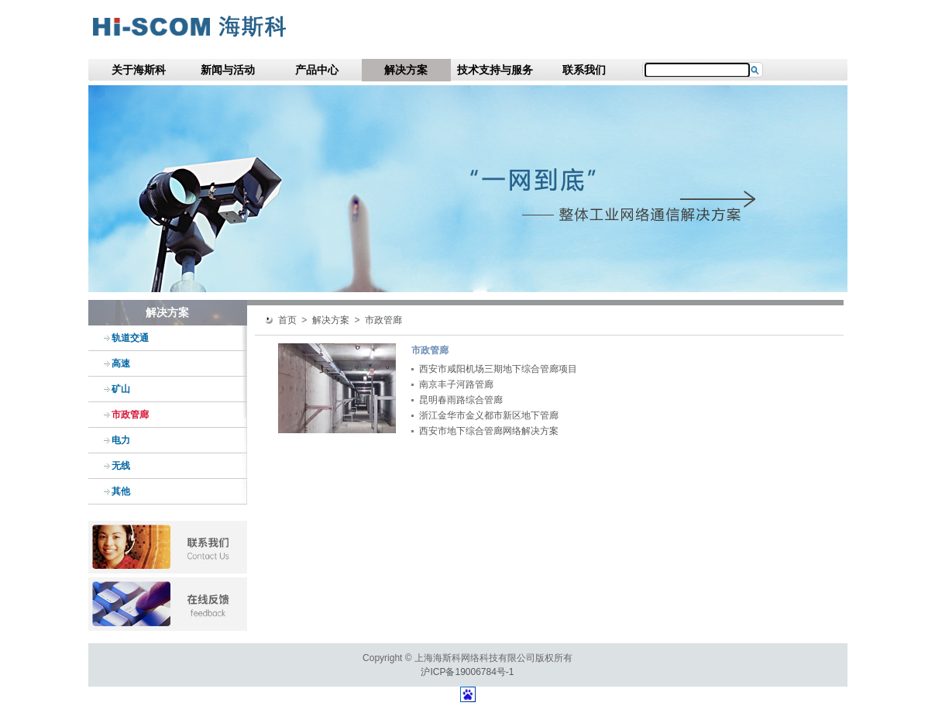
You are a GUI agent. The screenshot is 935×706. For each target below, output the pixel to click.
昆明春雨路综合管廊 (461, 399)
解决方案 (406, 70)
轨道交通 (130, 337)
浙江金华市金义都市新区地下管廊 (489, 415)
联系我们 (584, 70)
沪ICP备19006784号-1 (467, 671)
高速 (121, 363)
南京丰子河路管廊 (456, 384)
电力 (121, 440)
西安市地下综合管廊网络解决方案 (489, 430)
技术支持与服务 (495, 70)
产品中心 (317, 70)
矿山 (121, 389)
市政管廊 (130, 414)
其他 (121, 491)
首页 (287, 320)
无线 (121, 465)
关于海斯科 (139, 70)
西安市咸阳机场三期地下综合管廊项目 (498, 368)
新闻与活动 (228, 70)
